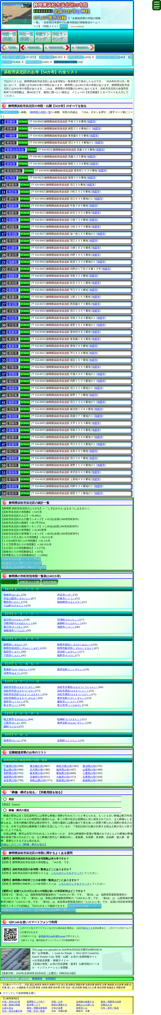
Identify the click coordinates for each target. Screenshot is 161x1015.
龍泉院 (13, 486)
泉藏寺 (13, 297)
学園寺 (11, 156)
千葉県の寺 (10, 766)
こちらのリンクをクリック (66, 873)
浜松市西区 (73, 690)
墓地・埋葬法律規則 (37, 1008)
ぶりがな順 (9, 581)
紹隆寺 (13, 227)
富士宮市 (69, 705)
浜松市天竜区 (78, 687)
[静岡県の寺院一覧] (41, 112)
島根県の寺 (89, 780)
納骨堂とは (81, 1008)
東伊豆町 (72, 698)
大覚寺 (13, 311)
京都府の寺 (36, 776)
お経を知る (7, 1008)
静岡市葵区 (74, 644)
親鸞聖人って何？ (36, 1002)
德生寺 (13, 353)
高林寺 (13, 206)
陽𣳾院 (13, 458)
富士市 (11, 705)
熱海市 (13, 594)
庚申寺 (13, 199)
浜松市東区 (74, 694)
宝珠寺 (13, 409)
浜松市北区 (20, 687)
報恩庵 (13, 395)
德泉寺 (13, 360)
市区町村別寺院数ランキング (17, 559)
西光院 (13, 283)
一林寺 (11, 135)
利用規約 (50, 978)
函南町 (69, 623)
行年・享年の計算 (11, 1002)
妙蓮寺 (13, 444)
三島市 (13, 722)
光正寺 (12, 192)
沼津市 (13, 673)
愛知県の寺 (62, 773)
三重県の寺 (89, 773)
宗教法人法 (106, 1005)
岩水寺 (11, 164)
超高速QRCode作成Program (52, 936)
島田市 (13, 651)
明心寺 (13, 451)
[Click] (23, 121)
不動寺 (13, 367)
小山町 (15, 605)
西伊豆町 (71, 669)
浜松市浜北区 (23, 694)
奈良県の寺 (10, 780)
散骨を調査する (59, 1005)
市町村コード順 (29, 581)
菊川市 (14, 627)
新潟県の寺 (89, 766)
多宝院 (13, 304)
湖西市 (66, 627)
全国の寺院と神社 (14, 57)
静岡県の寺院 (33, 62)
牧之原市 (16, 719)
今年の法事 (57, 1008)
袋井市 (14, 701)
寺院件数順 (50, 581)
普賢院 (13, 374)
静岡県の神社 (75, 57)
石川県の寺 (36, 769)
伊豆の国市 (17, 598)
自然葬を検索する (85, 1002)
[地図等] (91, 121)
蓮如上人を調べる (85, 1005)
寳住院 (13, 416)
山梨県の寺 (89, 769)
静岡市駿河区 (75, 648)
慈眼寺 (13, 213)
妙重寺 (13, 437)
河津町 (68, 619)
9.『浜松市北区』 (33, 47)
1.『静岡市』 (11, 47)
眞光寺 (13, 255)
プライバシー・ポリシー (14, 978)
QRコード (88, 928)
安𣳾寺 (11, 128)
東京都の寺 (36, 766)
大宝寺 (13, 325)
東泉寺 (13, 346)
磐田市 (13, 602)
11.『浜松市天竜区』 (55, 47)
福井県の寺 (62, 769)
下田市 (13, 655)
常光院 (13, 234)
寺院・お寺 (57, 1002)
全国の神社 (47, 57)
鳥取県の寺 (62, 780)
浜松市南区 (21, 698)
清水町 (68, 651)
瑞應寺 (13, 262)
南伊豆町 (72, 722)
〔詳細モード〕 (9, 112)
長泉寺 (13, 332)
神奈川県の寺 (64, 766)
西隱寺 (13, 276)
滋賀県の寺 (10, 776)
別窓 (37, 559)
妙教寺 (13, 430)
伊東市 (66, 598)
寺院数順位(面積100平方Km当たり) (20, 567)
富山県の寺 (10, 769)
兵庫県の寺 (89, 776)
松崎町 (69, 719)
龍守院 (13, 479)
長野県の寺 (10, 773)
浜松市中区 (20, 690)
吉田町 (68, 740)
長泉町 (17, 669)
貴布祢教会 (14, 170)
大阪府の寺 (62, 776)
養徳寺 (13, 465)
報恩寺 (13, 402)
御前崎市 (69, 602)
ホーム (64, 26)
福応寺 (13, 381)
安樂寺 (11, 121)
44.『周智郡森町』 (81, 47)
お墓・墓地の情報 (11, 1005)
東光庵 (13, 339)
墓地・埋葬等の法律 (111, 1002)
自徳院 (13, 219)
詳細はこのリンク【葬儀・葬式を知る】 (24, 844)
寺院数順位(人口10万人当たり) (18, 563)
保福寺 (13, 388)
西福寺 (13, 290)
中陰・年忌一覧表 (36, 1011)
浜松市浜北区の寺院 (65, 62)
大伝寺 (13, 318)
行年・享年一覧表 (110, 1008)
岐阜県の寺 (36, 773)
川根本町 (18, 623)
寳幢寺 (13, 423)
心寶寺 (13, 248)
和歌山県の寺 (37, 780)
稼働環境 (37, 978)
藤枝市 (67, 701)
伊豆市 (65, 594)
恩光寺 (11, 142)
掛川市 (14, 619)
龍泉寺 (13, 493)
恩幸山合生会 (15, 149)
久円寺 (11, 178)
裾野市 (66, 655)
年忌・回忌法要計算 (12, 1011)
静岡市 (14, 644)
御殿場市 (15, 630)
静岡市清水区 (22, 648)
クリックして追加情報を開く (19, 993)
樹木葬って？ (33, 1005)
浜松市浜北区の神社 (107, 57)
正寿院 (13, 269)
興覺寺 (13, 184)
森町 (11, 726)
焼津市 (13, 740)
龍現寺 (13, 472)
